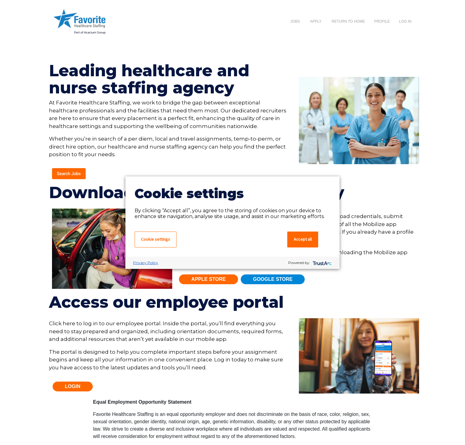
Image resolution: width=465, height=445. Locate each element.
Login (72, 386)
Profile (382, 21)
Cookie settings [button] (155, 239)
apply (315, 21)
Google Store (273, 279)
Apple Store (208, 279)
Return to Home (348, 21)
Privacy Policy (145, 262)
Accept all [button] (303, 239)
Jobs (295, 21)
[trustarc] (321, 263)
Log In (405, 21)
